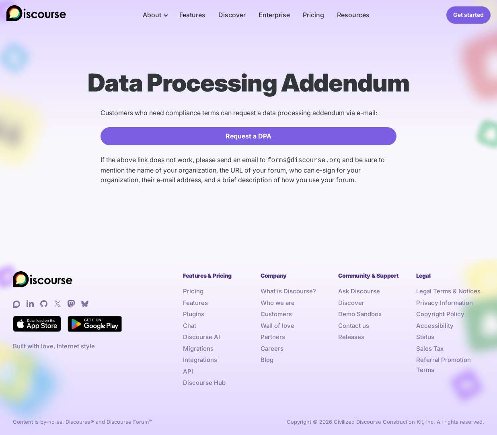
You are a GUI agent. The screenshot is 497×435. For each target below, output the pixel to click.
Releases (351, 336)
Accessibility (435, 325)
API (188, 370)
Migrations (198, 348)
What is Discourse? (288, 290)
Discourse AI (201, 336)
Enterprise (274, 15)
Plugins (193, 313)
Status (425, 336)
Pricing (313, 15)
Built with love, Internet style (54, 345)
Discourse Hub (204, 382)
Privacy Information (444, 302)
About (152, 15)
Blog (267, 359)
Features (192, 15)
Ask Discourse (359, 290)
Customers (276, 313)
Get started (468, 14)
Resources (353, 15)
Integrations (200, 359)
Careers (272, 348)
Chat (189, 325)
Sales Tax (430, 348)
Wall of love (277, 325)
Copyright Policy (440, 313)
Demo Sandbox (360, 313)
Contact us (353, 325)
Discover (232, 15)
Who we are (278, 302)
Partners (273, 336)
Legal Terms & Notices (448, 290)
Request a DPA (248, 136)
